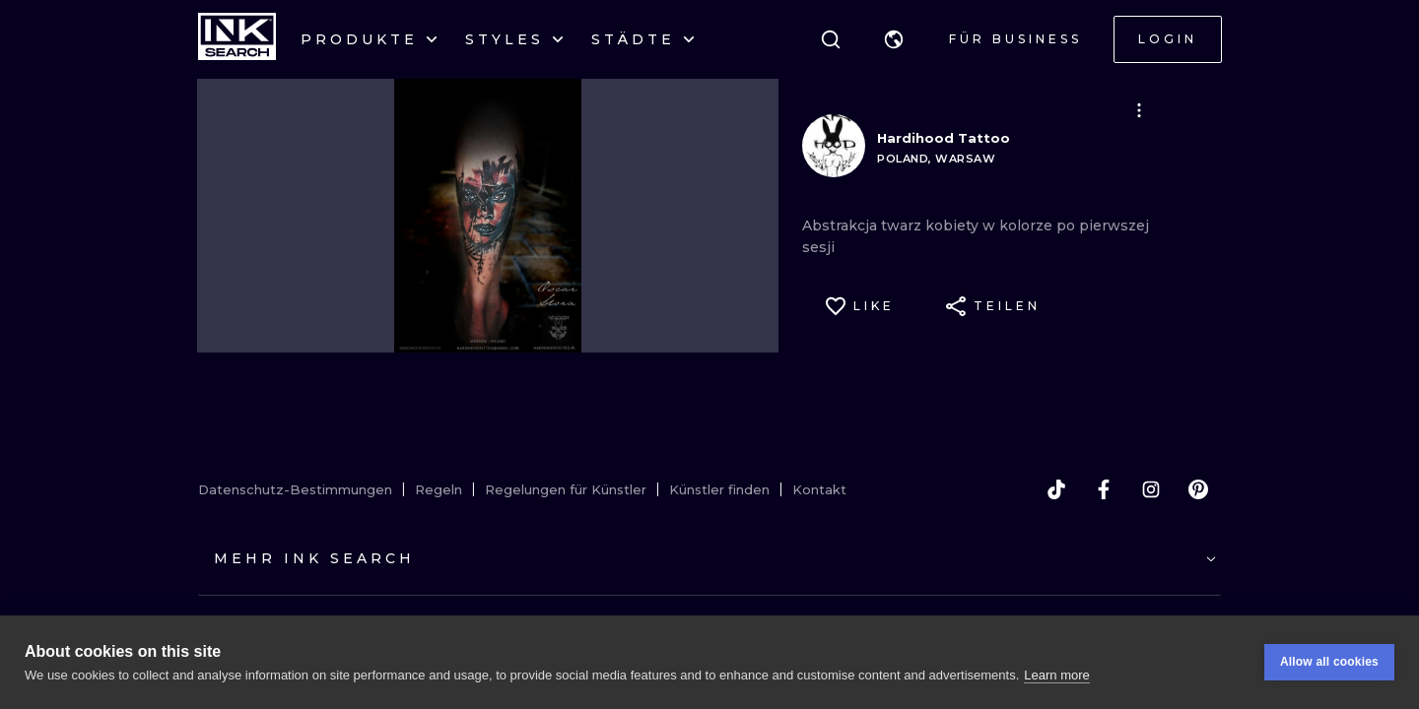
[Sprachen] (893, 39)
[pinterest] (1198, 489)
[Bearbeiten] (1139, 110)
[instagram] (1151, 489)
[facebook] (1103, 489)
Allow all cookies (1329, 662)
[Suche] (830, 39)
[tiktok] (1056, 489)
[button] (893, 39)
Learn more (1056, 675)
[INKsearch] (237, 39)
